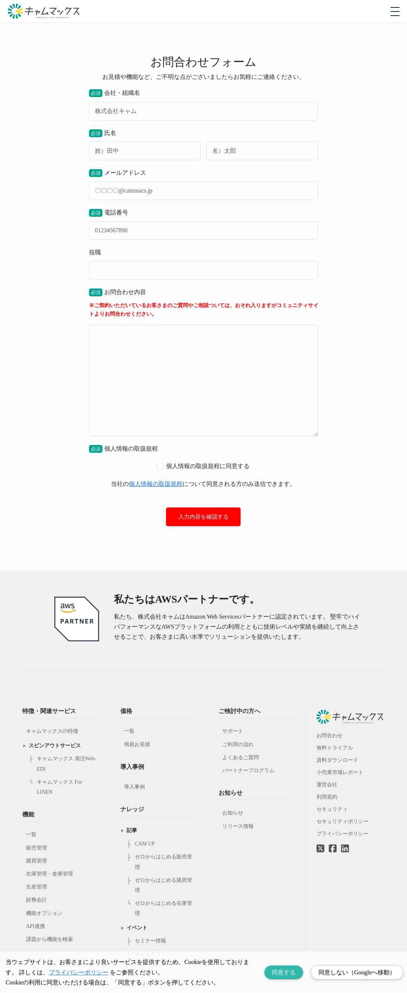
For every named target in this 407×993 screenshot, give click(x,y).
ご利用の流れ (238, 745)
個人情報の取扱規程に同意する (203, 466)
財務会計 (36, 900)
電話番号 (203, 224)
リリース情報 (238, 826)
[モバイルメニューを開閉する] (395, 11)
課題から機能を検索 (49, 939)
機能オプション (44, 913)
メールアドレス (203, 184)
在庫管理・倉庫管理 (49, 874)
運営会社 (327, 785)
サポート (232, 731)
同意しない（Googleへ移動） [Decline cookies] (356, 972)
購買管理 (36, 861)
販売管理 (36, 848)
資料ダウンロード (337, 760)
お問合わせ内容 (203, 362)
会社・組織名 (203, 104)
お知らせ (232, 813)
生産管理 (36, 887)
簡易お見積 (137, 745)
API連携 (35, 926)
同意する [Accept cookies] (284, 972)
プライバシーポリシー (343, 834)
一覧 (31, 835)
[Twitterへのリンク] (320, 843)
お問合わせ (330, 736)
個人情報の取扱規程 (155, 484)
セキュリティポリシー (343, 822)
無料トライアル (335, 748)
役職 (203, 264)
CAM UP (145, 844)
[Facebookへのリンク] (333, 843)
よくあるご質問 (240, 758)
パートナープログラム (248, 771)
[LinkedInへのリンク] (345, 849)
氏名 (203, 144)
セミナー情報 (150, 941)
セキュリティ (332, 809)
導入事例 (134, 787)
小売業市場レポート (340, 773)
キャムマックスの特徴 (52, 731)
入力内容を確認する (203, 517)
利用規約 (327, 797)
